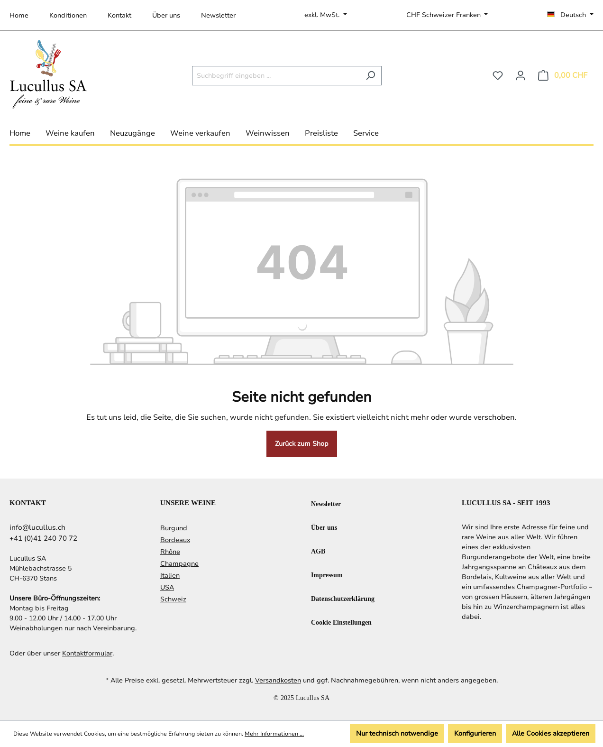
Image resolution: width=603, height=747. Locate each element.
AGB (318, 551)
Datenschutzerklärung (343, 598)
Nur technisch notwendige (397, 733)
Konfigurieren (475, 733)
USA (167, 587)
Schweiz (173, 599)
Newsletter (218, 15)
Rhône (170, 551)
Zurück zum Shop (302, 443)
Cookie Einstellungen (341, 622)
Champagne (179, 563)
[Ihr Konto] (520, 75)
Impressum (327, 575)
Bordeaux (175, 539)
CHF (444, 14)
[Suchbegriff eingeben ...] (276, 75)
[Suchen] (370, 75)
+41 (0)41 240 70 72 (43, 538)
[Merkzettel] (497, 75)
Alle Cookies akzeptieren (550, 733)
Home (18, 15)
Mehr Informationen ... (274, 734)
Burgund (173, 528)
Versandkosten (278, 680)
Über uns (166, 15)
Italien (170, 575)
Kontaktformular (87, 653)
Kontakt (119, 15)
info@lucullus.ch (37, 527)
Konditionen (68, 15)
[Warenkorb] (563, 75)
